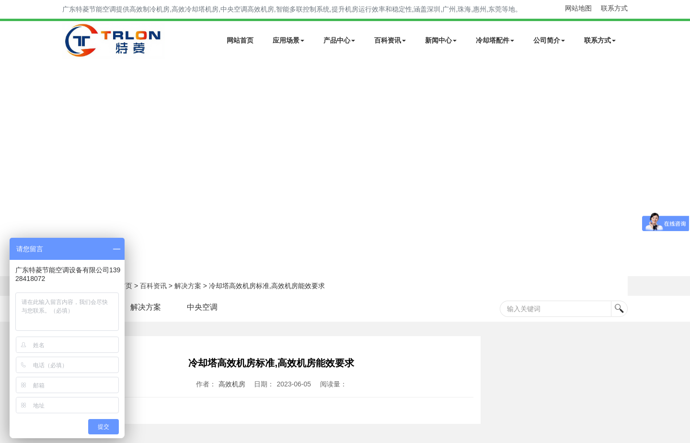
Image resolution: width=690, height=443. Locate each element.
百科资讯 (390, 40)
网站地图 (578, 8)
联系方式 (614, 8)
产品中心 (339, 40)
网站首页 (240, 40)
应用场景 (288, 40)
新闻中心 (441, 40)
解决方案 (187, 286)
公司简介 (549, 40)
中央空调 (202, 307)
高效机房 (231, 384)
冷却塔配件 (495, 40)
